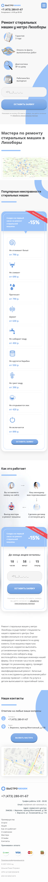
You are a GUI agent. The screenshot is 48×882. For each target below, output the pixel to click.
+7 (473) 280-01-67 (12, 9)
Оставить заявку (24, 104)
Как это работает (8, 829)
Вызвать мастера (24, 738)
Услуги (4, 822)
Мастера (5, 835)
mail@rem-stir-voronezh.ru (35, 804)
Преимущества (8, 819)
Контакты (5, 841)
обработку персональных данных (25, 115)
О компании (6, 832)
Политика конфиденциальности (12, 860)
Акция (4, 826)
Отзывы (4, 838)
